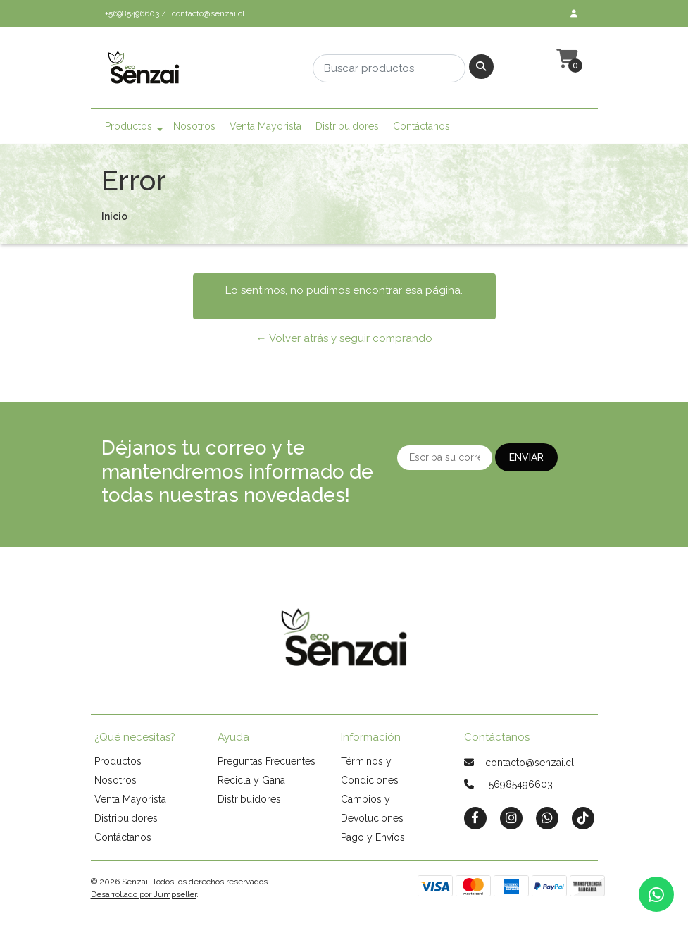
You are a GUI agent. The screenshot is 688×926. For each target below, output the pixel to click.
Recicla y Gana (251, 780)
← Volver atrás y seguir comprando (344, 338)
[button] (565, 59)
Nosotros (194, 126)
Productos (128, 126)
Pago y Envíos (373, 837)
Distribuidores (347, 126)
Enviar (526, 457)
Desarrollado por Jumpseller (143, 894)
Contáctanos (421, 126)
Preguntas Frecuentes (266, 761)
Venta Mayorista (265, 126)
